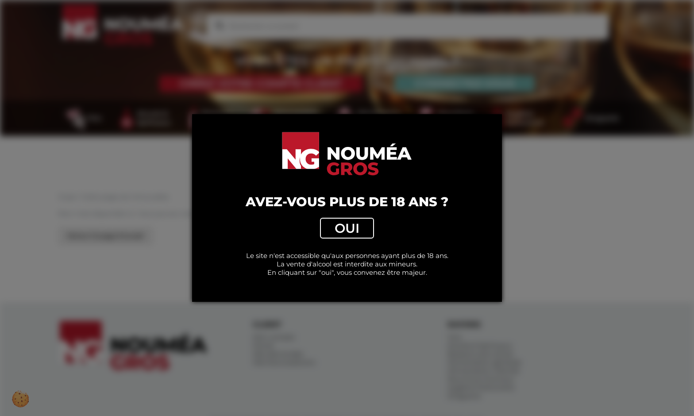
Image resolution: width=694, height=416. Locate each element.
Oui (347, 228)
